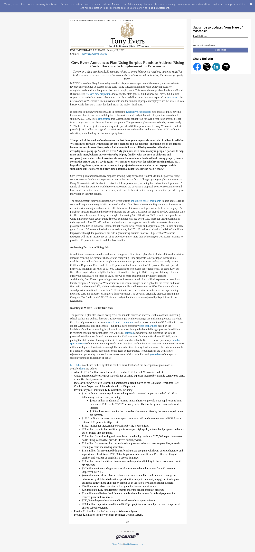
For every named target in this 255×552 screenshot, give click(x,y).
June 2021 (171, 97)
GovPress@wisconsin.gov (93, 53)
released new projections (99, 93)
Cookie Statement (159, 7)
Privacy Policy (117, 544)
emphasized (104, 118)
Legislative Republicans (138, 111)
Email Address (200, 36)
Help (141, 544)
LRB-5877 (75, 365)
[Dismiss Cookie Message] (251, 3)
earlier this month (152, 200)
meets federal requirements (120, 322)
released (129, 332)
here (82, 368)
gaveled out (156, 354)
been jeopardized (148, 325)
